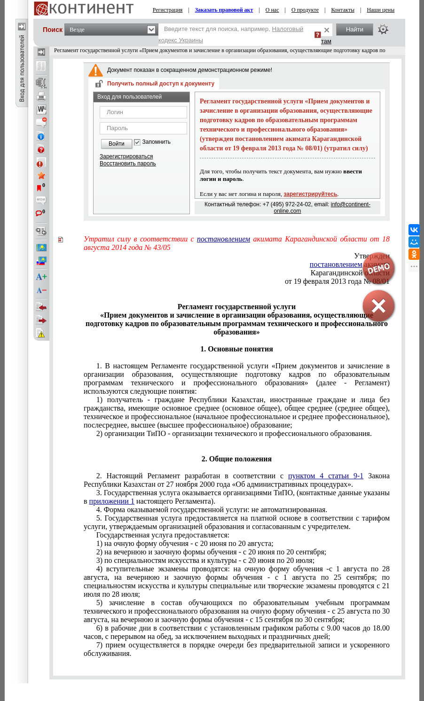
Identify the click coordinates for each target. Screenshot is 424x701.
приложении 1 (111, 501)
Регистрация (168, 10)
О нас (272, 10)
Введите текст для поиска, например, (230, 34)
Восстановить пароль (128, 163)
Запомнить (156, 142)
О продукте (305, 10)
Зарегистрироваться (126, 156)
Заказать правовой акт (224, 10)
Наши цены (380, 10)
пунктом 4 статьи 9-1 (325, 476)
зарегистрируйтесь (311, 194)
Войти (117, 143)
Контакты (342, 10)
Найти (354, 29)
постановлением (223, 239)
